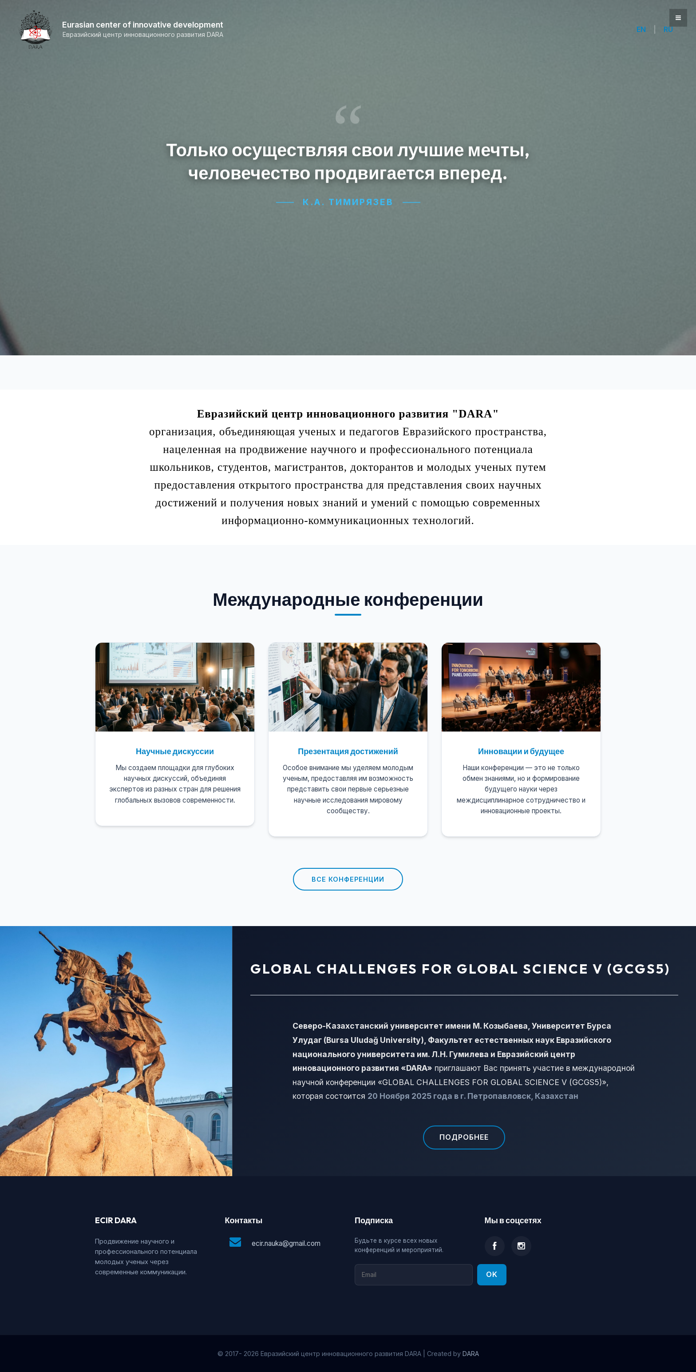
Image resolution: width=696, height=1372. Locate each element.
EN (641, 29)
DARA (471, 1353)
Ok (492, 1274)
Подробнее (464, 1137)
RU (668, 29)
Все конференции (348, 879)
